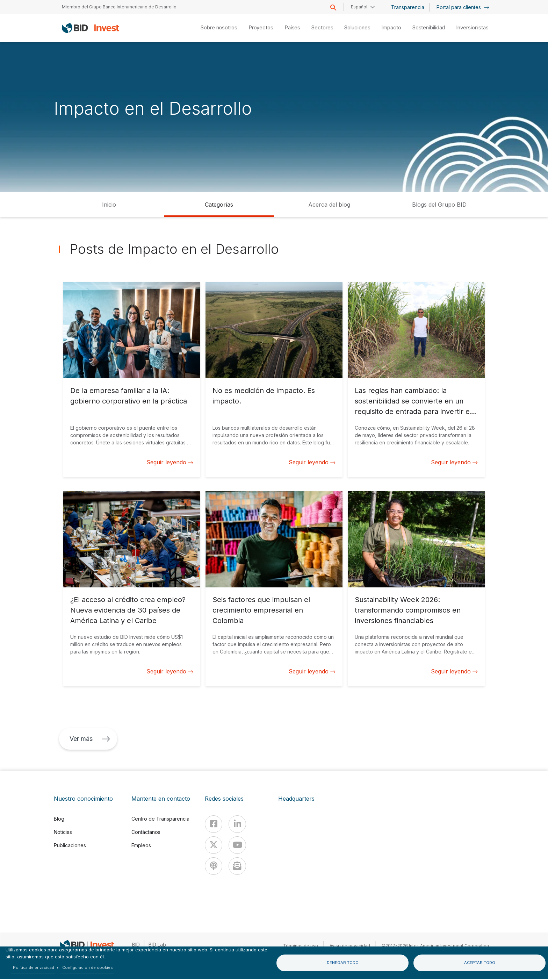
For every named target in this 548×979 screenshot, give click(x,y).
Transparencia (407, 7)
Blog (59, 819)
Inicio (109, 204)
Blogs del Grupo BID (439, 204)
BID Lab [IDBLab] (157, 945)
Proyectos (260, 27)
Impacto (391, 27)
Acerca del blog (329, 204)
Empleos (141, 845)
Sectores (322, 27)
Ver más (90, 738)
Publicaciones (70, 845)
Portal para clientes (463, 7)
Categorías (219, 204)
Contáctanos (145, 832)
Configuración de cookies (87, 967)
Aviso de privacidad (350, 945)
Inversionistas (472, 27)
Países (292, 27)
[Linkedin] (237, 824)
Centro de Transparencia (160, 819)
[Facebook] (213, 824)
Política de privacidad (33, 967)
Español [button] (359, 6)
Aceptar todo (479, 962)
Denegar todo (343, 962)
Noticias (63, 832)
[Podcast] (213, 866)
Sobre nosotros (219, 27)
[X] (213, 845)
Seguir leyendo (169, 462)
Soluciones (357, 27)
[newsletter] (237, 866)
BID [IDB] (136, 945)
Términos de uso (300, 945)
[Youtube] (237, 845)
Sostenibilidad (428, 27)
